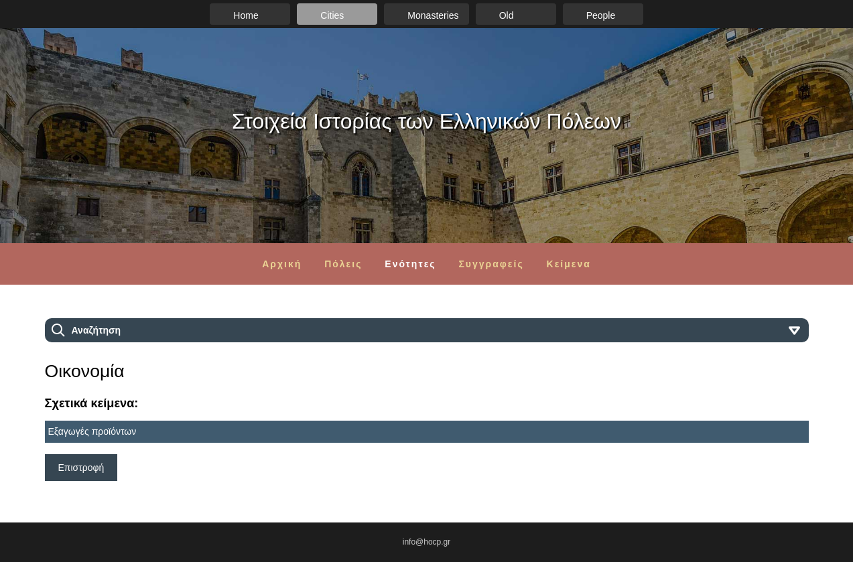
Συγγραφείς (490, 264)
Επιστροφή (81, 467)
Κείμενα (569, 264)
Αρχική (282, 264)
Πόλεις (343, 264)
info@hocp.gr (427, 542)
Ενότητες (410, 264)
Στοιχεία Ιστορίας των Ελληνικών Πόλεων (426, 121)
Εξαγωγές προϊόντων (92, 431)
